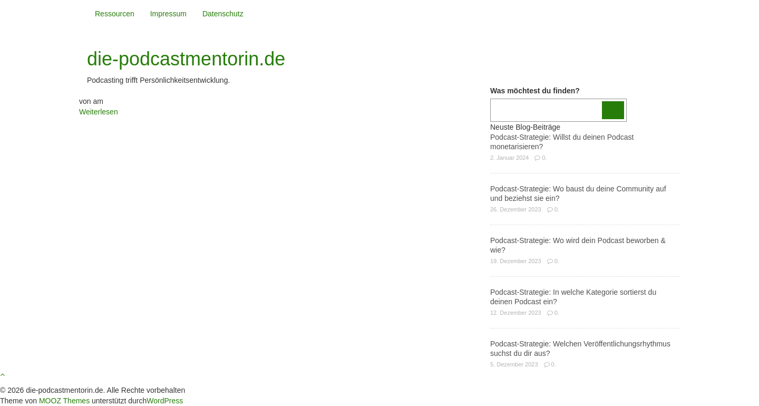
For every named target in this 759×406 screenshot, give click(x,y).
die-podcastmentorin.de (186, 59)
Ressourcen (114, 13)
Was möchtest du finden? (535, 90)
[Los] (613, 110)
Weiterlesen (98, 112)
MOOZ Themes (64, 401)
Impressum (168, 13)
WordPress (165, 401)
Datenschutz (223, 13)
